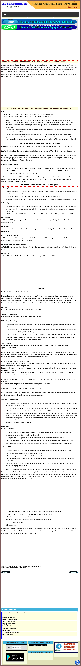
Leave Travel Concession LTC (11, 619)
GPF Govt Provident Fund (10, 615)
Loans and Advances (8, 617)
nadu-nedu (14, 568)
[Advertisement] (39, 44)
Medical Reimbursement (9, 626)
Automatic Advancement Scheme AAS (13, 613)
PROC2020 (22, 568)
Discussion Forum (7, 635)
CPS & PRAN (6, 630)
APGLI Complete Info (8, 621)
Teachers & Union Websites (10, 632)
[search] (16, 647)
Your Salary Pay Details (9, 628)
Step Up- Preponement (9, 624)
